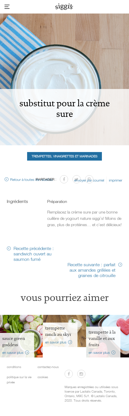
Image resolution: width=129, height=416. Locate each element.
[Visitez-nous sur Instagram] (81, 374)
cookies (43, 377)
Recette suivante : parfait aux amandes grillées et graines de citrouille (91, 270)
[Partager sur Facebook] (64, 179)
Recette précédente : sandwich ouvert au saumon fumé (34, 254)
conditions (14, 367)
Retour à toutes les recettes (31, 179)
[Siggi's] (64, 6)
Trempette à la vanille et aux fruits (102, 338)
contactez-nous (48, 367)
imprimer (115, 180)
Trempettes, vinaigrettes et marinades (64, 156)
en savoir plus (12, 352)
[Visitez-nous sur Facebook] (69, 374)
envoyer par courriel (89, 180)
